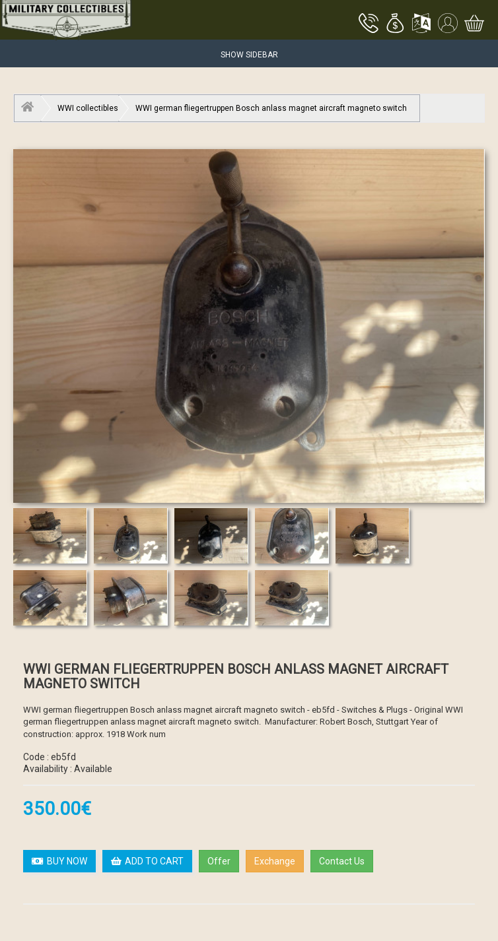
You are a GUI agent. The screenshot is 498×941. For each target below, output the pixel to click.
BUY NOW (59, 861)
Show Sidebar (249, 54)
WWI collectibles (87, 108)
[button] (395, 24)
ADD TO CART (147, 861)
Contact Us (342, 861)
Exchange (274, 861)
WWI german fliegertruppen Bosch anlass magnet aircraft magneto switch (271, 108)
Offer (219, 861)
